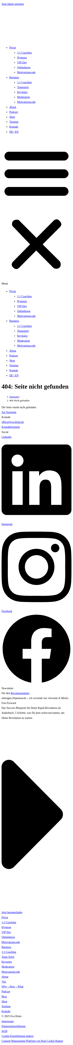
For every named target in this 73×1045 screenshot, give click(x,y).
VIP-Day (22, 62)
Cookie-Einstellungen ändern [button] (17, 1036)
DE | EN (13, 131)
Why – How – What (13, 986)
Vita (4, 981)
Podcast (13, 112)
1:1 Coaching (24, 52)
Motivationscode (26, 72)
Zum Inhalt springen (13, 4)
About (12, 107)
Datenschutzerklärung (14, 1026)
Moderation (23, 97)
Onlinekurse (23, 67)
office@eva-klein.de (13, 422)
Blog (4, 996)
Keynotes (22, 92)
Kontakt (13, 126)
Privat (12, 47)
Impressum (8, 1021)
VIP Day (6, 932)
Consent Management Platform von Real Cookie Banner (32, 1041)
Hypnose (22, 57)
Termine (13, 121)
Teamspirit (23, 87)
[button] (36, 211)
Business (14, 77)
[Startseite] (14, 396)
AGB (4, 1031)
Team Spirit (8, 956)
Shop (12, 116)
